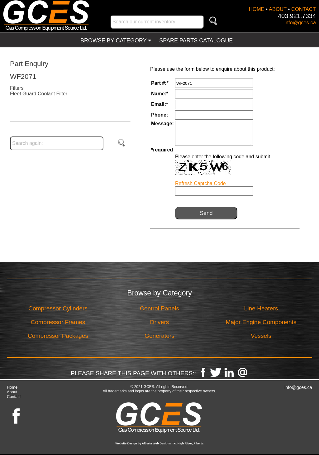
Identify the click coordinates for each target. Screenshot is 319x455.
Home (12, 387)
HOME (256, 9)
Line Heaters (261, 308)
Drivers (159, 322)
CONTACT (303, 9)
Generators (159, 336)
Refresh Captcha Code (200, 183)
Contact (14, 396)
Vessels (261, 336)
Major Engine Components (261, 322)
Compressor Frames (58, 322)
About (12, 392)
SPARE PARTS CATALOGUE (196, 40)
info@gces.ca (300, 23)
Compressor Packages (58, 336)
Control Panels (159, 308)
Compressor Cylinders (58, 308)
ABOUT (278, 9)
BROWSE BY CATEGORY (115, 40)
